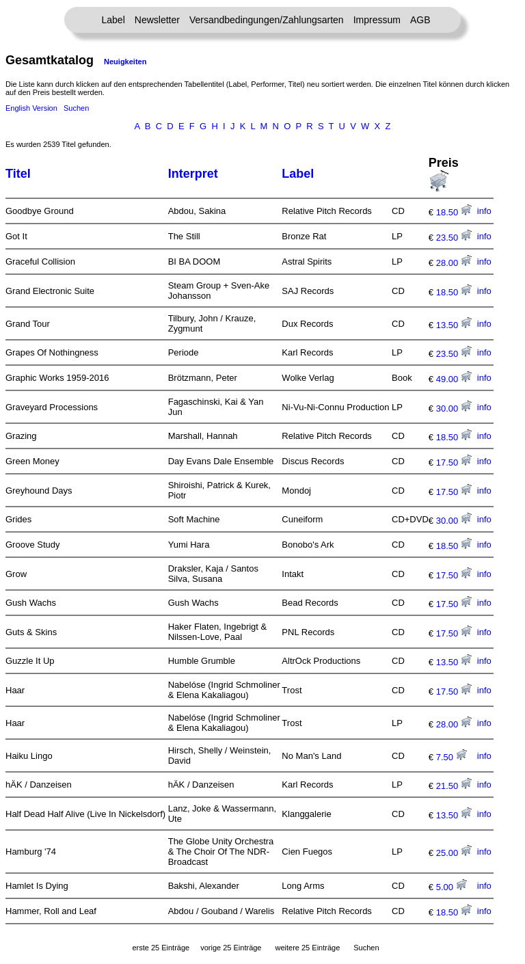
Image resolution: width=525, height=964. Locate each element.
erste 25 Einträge (160, 947)
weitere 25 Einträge (307, 947)
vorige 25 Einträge (230, 947)
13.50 (454, 325)
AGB (420, 19)
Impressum (377, 19)
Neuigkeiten (125, 61)
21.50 (454, 786)
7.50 (451, 757)
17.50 (454, 462)
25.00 (454, 853)
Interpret (193, 173)
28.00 (454, 263)
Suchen (76, 108)
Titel (18, 173)
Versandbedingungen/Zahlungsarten (266, 19)
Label (113, 19)
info (484, 211)
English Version (31, 108)
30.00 (454, 408)
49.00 (454, 379)
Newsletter (157, 19)
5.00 (451, 887)
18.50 (454, 212)
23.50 (454, 237)
